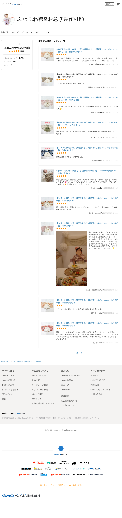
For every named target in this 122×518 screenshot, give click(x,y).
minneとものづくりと (71, 375)
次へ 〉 (79, 353)
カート (118, 4)
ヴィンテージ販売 (40, 385)
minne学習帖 (67, 380)
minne (13, 413)
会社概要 (78, 418)
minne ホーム (5, 361)
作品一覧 (4, 32)
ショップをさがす (10, 389)
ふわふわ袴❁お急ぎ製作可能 (50, 19)
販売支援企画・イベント (43, 403)
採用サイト (62, 485)
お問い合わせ (97, 394)
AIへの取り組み (75, 485)
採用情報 (85, 418)
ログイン (109, 4)
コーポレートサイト (48, 485)
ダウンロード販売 (40, 389)
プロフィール (27, 32)
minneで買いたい (10, 380)
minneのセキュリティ (101, 389)
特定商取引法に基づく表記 (11, 418)
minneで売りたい (40, 375)
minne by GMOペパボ (12, 4)
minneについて (9, 375)
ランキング (7, 394)
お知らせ (95, 375)
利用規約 (95, 385)
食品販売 (36, 380)
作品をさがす (8, 385)
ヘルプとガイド (98, 380)
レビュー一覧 (37, 361)
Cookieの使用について (30, 418)
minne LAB (37, 399)
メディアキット (95, 418)
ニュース (65, 385)
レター (48, 32)
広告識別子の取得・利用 (47, 418)
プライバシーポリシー (65, 418)
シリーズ (14, 32)
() (17, 51)
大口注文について (69, 405)
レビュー (39, 32)
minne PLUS (37, 394)
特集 (4, 399)
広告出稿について (69, 401)
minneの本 (66, 389)
